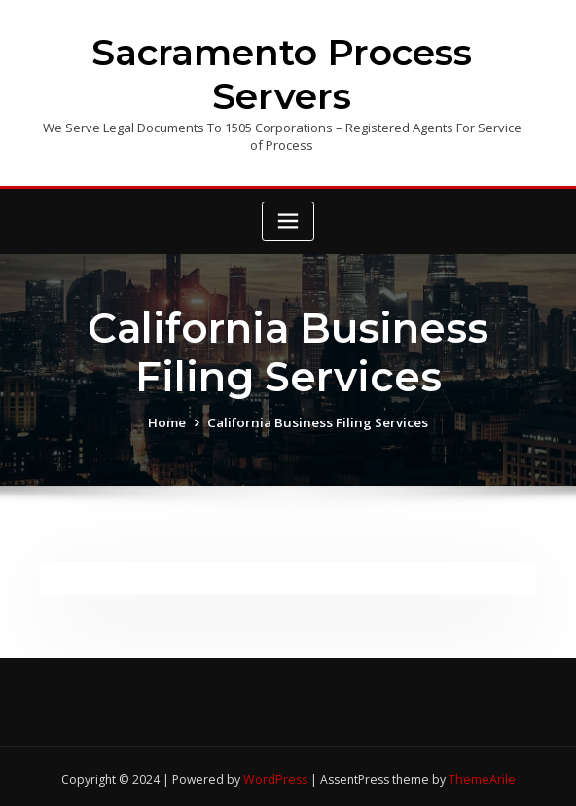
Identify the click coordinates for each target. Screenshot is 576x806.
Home (172, 418)
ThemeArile (481, 773)
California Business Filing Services (317, 418)
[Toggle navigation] (288, 218)
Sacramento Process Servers (282, 72)
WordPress (275, 773)
